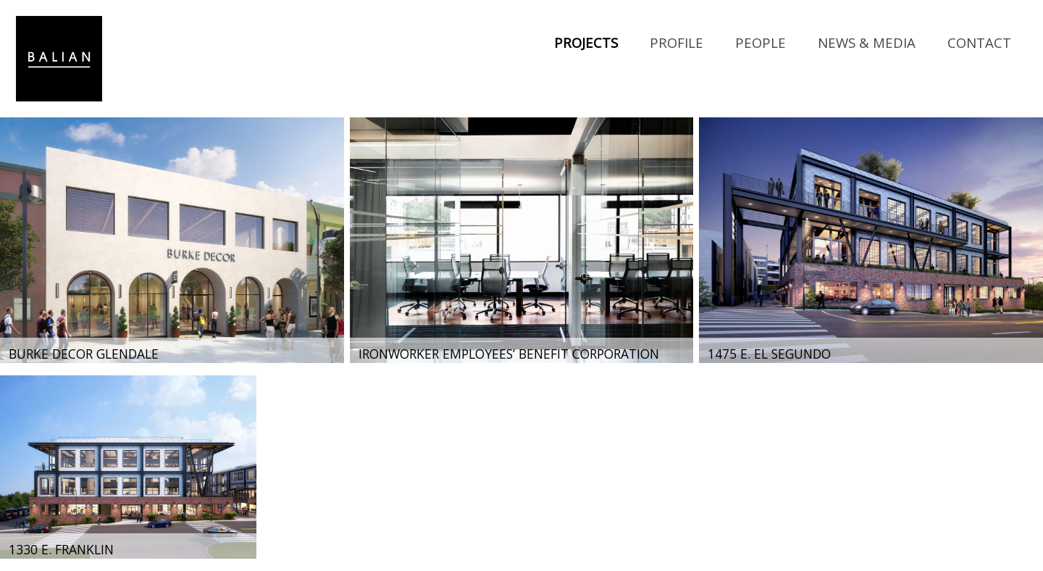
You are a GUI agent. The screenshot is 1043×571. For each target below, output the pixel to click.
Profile (676, 42)
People (760, 42)
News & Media (867, 42)
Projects (586, 42)
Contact (979, 42)
